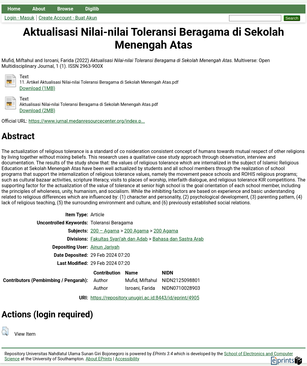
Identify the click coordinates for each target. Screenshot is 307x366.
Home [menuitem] (13, 9)
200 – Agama (105, 231)
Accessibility (127, 359)
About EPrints (99, 359)
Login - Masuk (19, 18)
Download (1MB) (37, 88)
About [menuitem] (38, 9)
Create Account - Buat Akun (68, 18)
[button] (4, 331)
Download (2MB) (37, 110)
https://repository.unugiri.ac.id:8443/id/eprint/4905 (145, 298)
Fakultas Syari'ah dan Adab (119, 239)
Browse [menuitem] (65, 9)
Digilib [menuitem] (92, 9)
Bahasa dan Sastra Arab (178, 239)
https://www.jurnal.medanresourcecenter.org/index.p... (86, 121)
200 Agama (136, 231)
